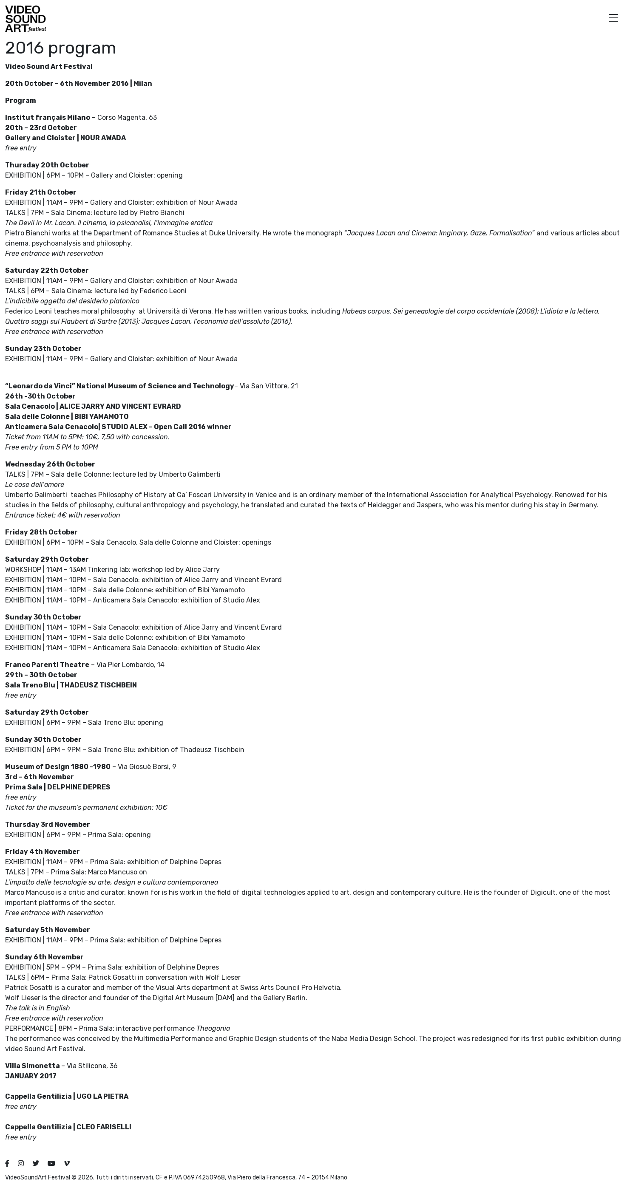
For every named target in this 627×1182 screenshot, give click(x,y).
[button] (613, 19)
